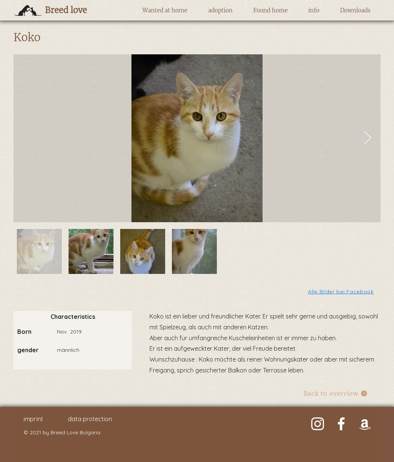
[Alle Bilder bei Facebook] (341, 291)
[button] (164, 10)
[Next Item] (367, 138)
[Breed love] (77, 10)
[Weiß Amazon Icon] (364, 423)
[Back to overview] (336, 393)
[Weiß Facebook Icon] (341, 423)
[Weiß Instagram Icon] (317, 423)
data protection (90, 419)
